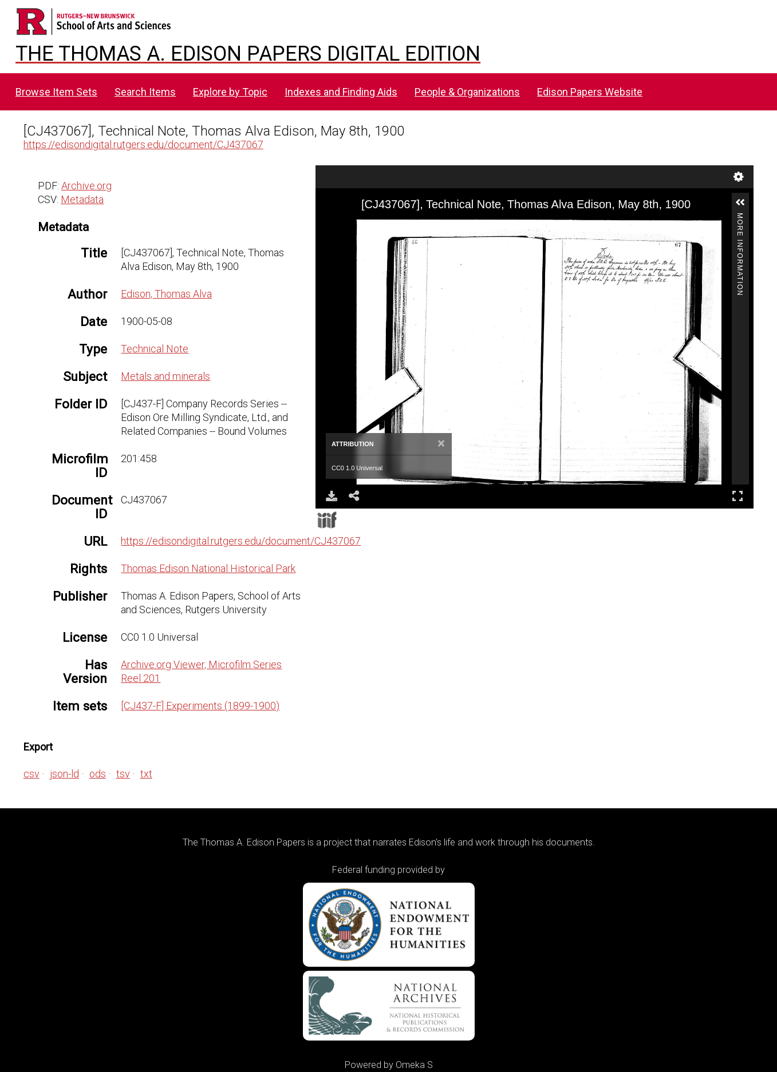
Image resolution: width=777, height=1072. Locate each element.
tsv (123, 774)
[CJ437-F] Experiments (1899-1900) (200, 706)
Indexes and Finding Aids (341, 92)
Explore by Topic (230, 92)
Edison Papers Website (589, 92)
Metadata (82, 199)
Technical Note (154, 349)
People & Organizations (467, 92)
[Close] (441, 444)
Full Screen (737, 496)
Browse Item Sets (56, 92)
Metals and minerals (165, 376)
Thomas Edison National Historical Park (208, 568)
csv (31, 774)
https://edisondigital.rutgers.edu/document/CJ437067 (143, 144)
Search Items (145, 92)
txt (146, 774)
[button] (740, 202)
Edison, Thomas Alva (166, 294)
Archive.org (86, 186)
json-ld (64, 774)
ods (97, 774)
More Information (740, 218)
